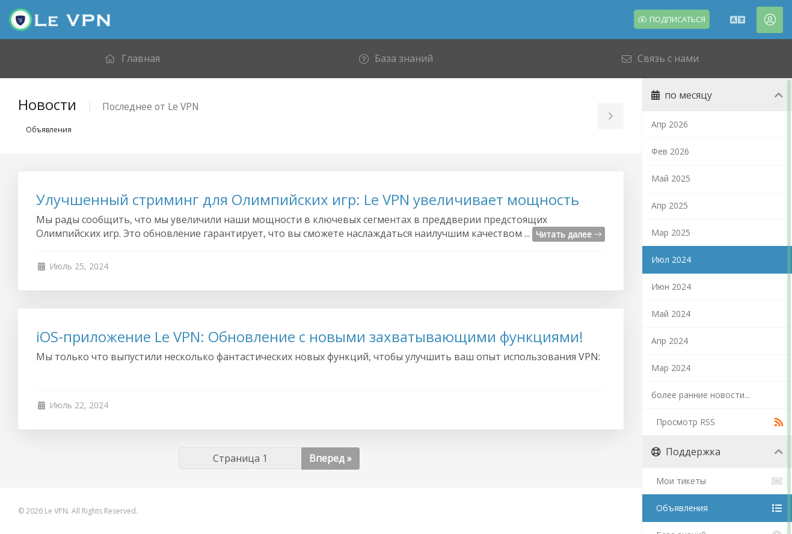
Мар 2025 (670, 232)
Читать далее (568, 234)
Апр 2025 (669, 205)
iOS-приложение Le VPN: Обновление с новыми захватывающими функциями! (309, 336)
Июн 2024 (671, 286)
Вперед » (330, 458)
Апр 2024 (669, 340)
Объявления (717, 508)
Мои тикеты (717, 481)
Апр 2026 (669, 124)
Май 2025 (670, 178)
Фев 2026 (670, 151)
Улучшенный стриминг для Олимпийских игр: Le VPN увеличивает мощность (307, 199)
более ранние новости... (700, 394)
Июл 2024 (671, 259)
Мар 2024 (670, 367)
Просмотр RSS (717, 422)
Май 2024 (670, 313)
